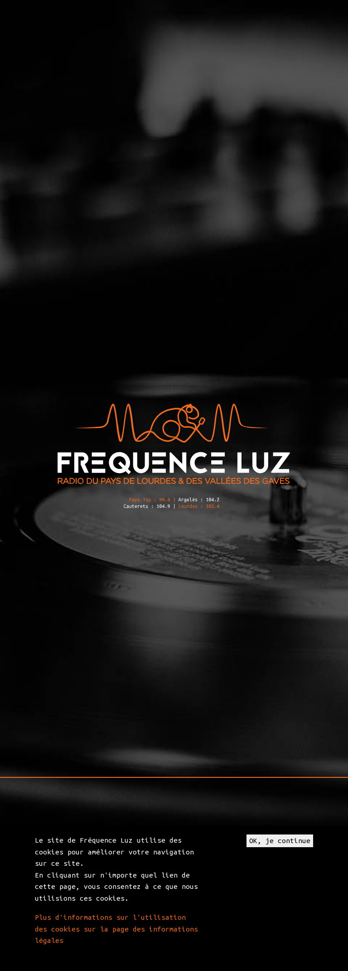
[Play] (95, 546)
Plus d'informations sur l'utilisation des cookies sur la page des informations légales (116, 928)
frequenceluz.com (137, 621)
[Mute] (227, 546)
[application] (174, 547)
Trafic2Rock (66, 621)
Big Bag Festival (231, 391)
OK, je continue (279, 840)
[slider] (161, 546)
